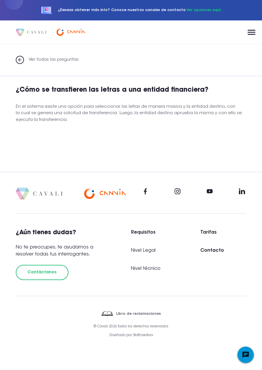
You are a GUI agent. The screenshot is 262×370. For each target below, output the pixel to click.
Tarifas (208, 232)
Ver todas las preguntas (54, 60)
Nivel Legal (143, 250)
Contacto (212, 250)
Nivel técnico (146, 268)
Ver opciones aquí (204, 10)
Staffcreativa (143, 335)
